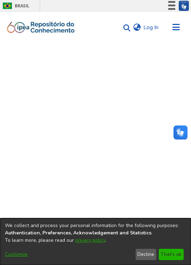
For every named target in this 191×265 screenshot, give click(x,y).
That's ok (171, 254)
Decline (145, 254)
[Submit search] (125, 27)
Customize (16, 254)
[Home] (40, 27)
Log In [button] (151, 27)
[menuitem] (136, 27)
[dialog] (95, 241)
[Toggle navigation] (176, 27)
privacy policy (90, 240)
